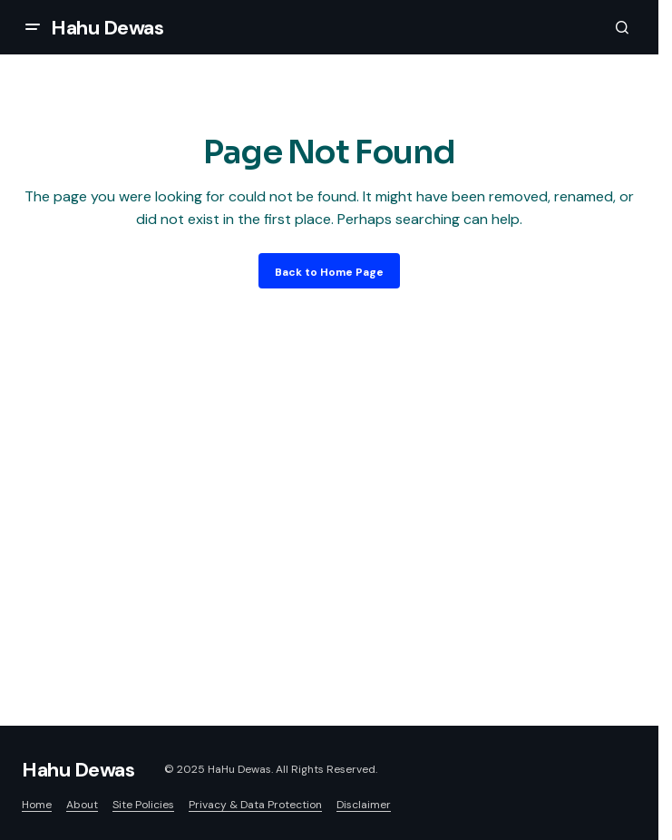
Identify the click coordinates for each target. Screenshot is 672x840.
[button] (33, 27)
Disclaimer (363, 804)
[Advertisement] (336, 483)
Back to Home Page (329, 272)
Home (37, 804)
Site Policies (143, 804)
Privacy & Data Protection (255, 804)
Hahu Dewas (107, 28)
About (82, 804)
